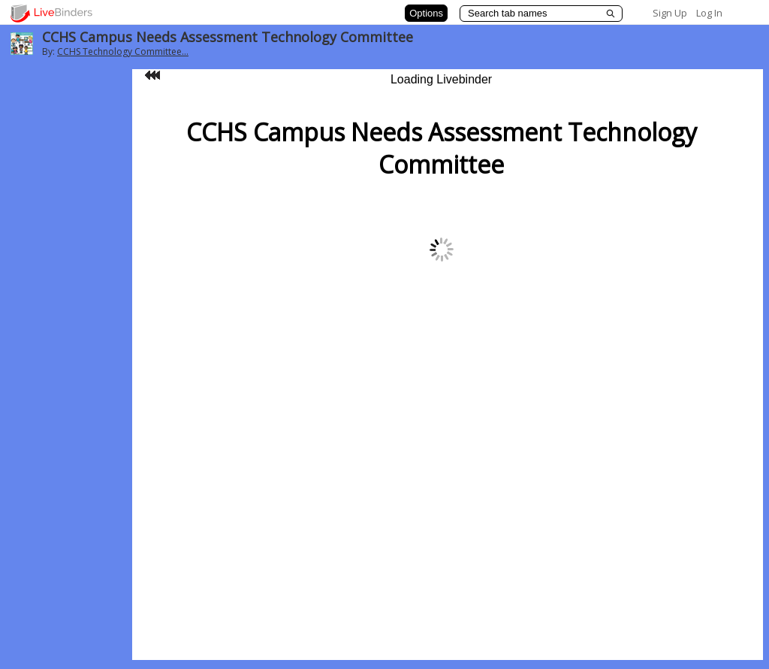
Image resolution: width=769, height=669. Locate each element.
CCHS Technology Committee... (122, 51)
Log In (709, 13)
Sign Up (670, 13)
